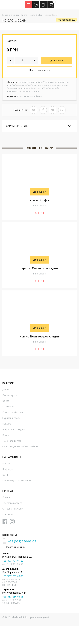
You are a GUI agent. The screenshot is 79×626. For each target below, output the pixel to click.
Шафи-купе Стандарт (13, 429)
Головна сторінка (10, 15)
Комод (5, 435)
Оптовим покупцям (12, 508)
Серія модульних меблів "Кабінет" (20, 446)
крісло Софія (39, 200)
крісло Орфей (36, 15)
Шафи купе (8, 469)
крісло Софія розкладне (39, 268)
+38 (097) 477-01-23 (12, 560)
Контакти (7, 514)
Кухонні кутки (9, 395)
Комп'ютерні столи (12, 412)
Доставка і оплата (12, 502)
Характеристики (18, 126)
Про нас (6, 497)
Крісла (24, 15)
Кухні (5, 474)
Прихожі (6, 423)
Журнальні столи (11, 417)
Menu (29, 4)
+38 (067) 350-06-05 (22, 541)
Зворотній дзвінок (15, 546)
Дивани (6, 389)
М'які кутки (8, 406)
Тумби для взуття (11, 440)
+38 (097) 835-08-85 (12, 576)
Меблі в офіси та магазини (16, 480)
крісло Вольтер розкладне (39, 336)
